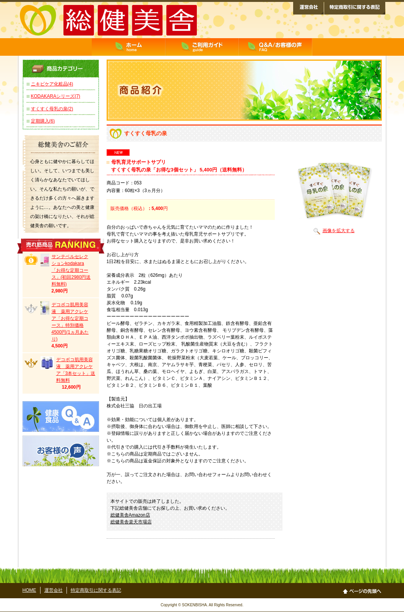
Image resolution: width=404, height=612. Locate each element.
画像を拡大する (334, 230)
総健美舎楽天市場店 (131, 522)
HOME (29, 590)
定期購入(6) (43, 121)
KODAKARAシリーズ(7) (55, 96)
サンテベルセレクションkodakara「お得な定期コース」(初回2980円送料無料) (71, 270)
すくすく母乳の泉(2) (52, 108)
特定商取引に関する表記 (96, 590)
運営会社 (53, 590)
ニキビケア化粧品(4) (52, 84)
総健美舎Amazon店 (130, 515)
